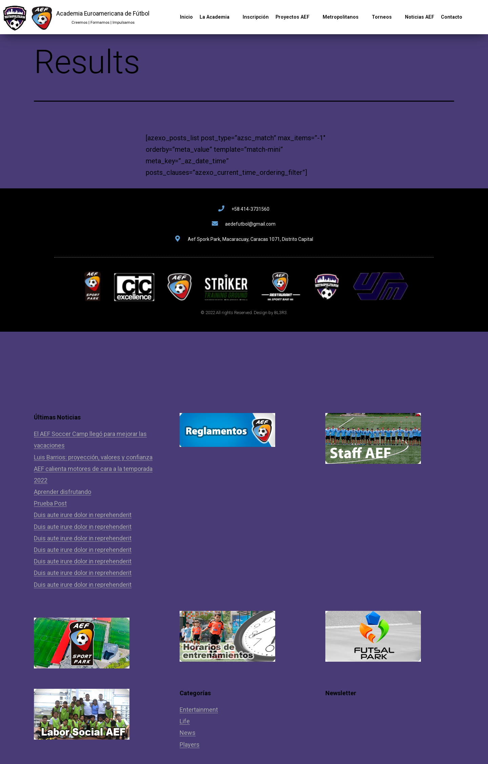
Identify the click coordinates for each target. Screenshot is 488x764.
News (188, 732)
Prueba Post (50, 503)
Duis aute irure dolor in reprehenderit (82, 514)
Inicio (186, 17)
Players (190, 744)
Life (185, 721)
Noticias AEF (419, 17)
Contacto (451, 17)
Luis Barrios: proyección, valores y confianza (93, 457)
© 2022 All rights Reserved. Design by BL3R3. (244, 312)
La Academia (218, 17)
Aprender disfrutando (62, 491)
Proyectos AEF (296, 17)
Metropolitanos (344, 17)
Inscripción (256, 17)
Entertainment (199, 709)
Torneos (385, 17)
